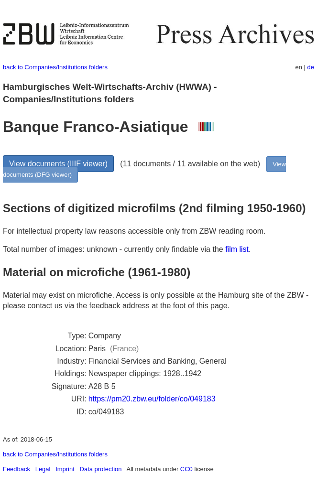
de (310, 67)
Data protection (101, 469)
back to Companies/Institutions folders (55, 67)
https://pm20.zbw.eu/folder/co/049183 (152, 399)
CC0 (186, 469)
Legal (43, 469)
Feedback (16, 469)
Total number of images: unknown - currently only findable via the (114, 249)
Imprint (65, 469)
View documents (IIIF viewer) (58, 164)
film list (237, 249)
